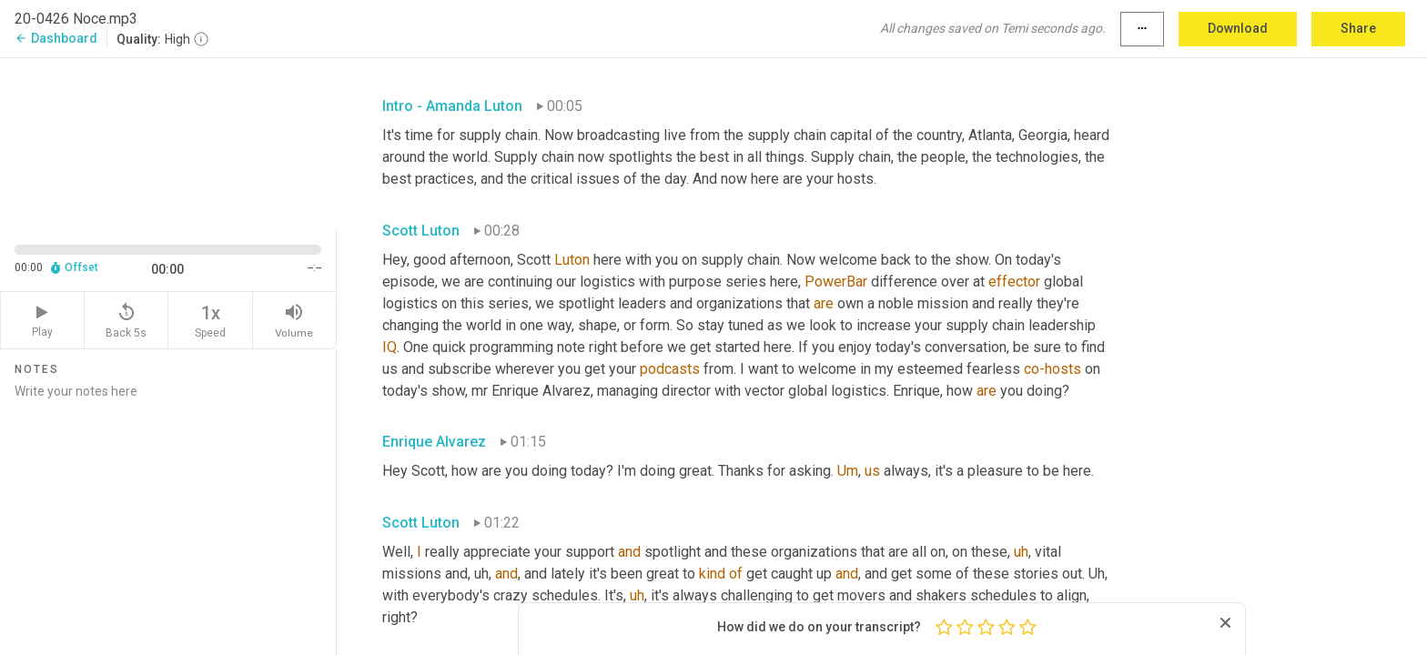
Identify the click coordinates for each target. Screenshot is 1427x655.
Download (1238, 28)
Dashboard (56, 38)
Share (1358, 28)
